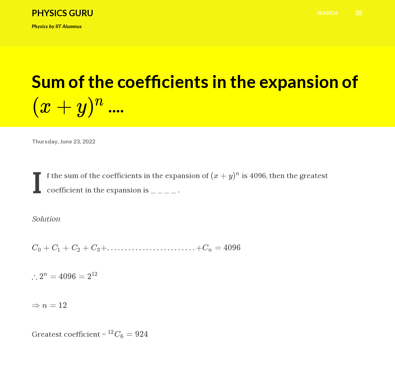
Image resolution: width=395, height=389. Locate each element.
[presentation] (68, 106)
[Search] (327, 13)
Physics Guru (62, 13)
